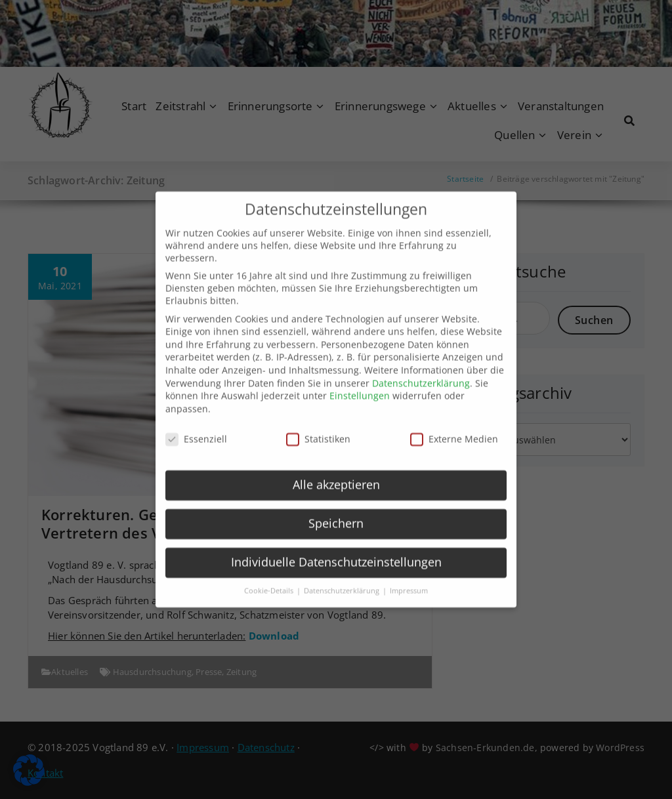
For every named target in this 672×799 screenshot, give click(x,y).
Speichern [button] (336, 512)
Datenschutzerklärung (421, 371)
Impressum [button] (409, 579)
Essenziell (196, 426)
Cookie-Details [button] (269, 579)
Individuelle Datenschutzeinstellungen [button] (336, 550)
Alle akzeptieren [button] (336, 473)
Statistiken (318, 426)
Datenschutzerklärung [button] (342, 579)
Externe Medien (454, 426)
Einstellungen (359, 384)
